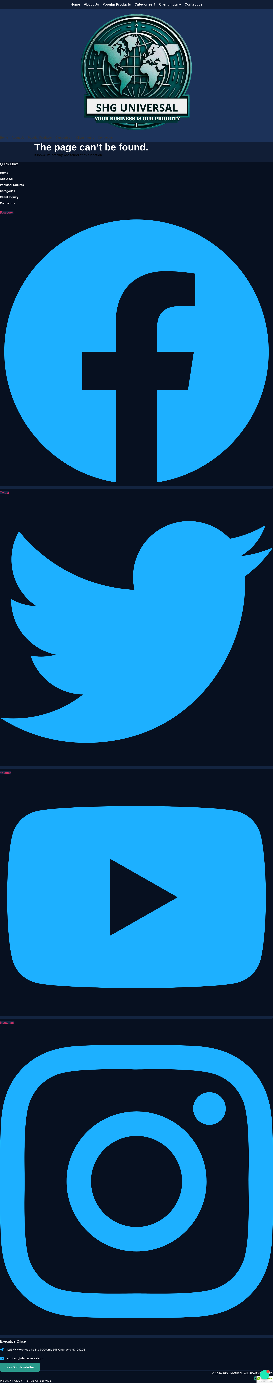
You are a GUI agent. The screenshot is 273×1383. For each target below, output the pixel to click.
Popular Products (12, 185)
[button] (265, 1379)
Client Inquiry (9, 197)
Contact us (7, 203)
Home (4, 172)
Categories (7, 191)
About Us (6, 179)
